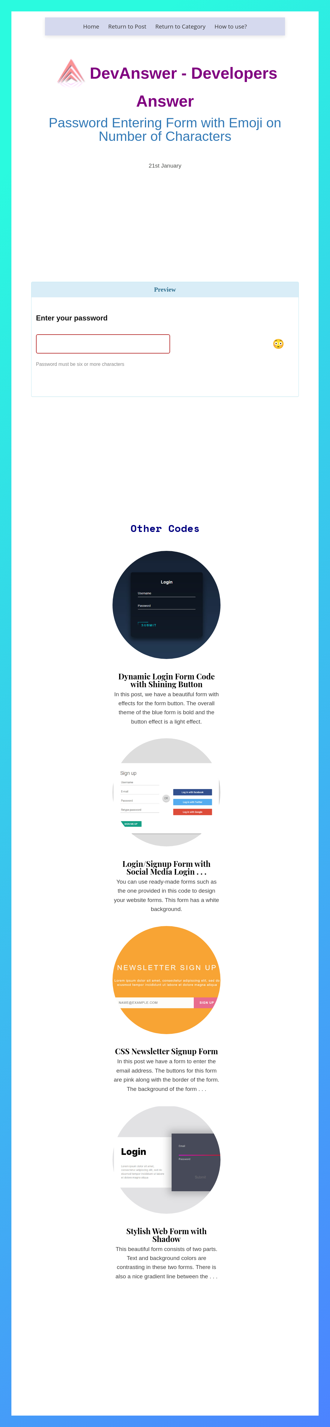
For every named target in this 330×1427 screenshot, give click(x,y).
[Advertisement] (165, 217)
